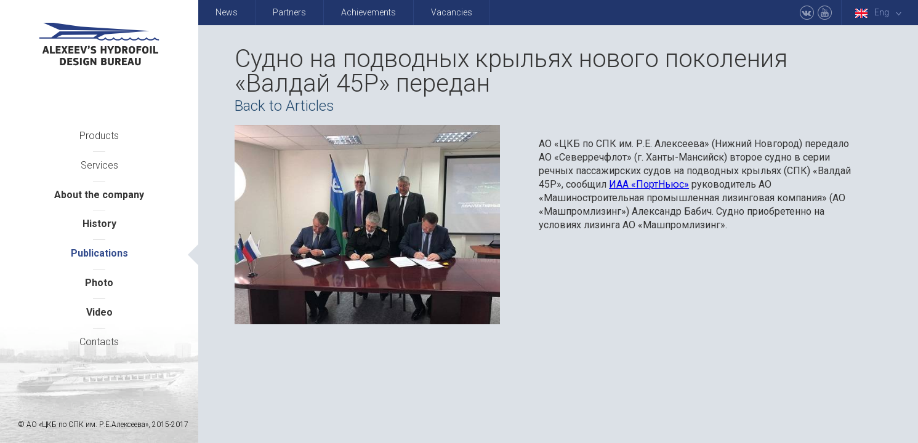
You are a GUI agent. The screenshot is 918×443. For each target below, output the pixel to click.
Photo (99, 283)
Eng (880, 12)
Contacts (99, 342)
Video (99, 312)
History (99, 223)
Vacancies (451, 12)
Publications (99, 253)
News (226, 12)
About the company (99, 195)
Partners (289, 12)
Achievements (368, 12)
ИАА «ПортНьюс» (649, 184)
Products (99, 136)
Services (99, 165)
